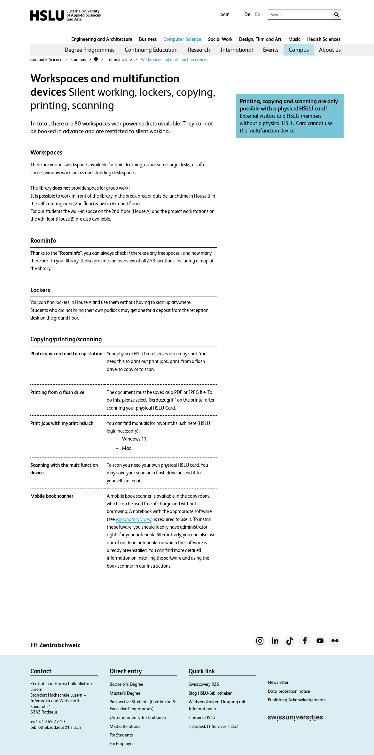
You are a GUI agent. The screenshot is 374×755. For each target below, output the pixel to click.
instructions (158, 566)
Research (199, 49)
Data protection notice (289, 691)
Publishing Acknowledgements (297, 699)
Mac (126, 448)
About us (330, 49)
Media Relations (125, 726)
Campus (299, 49)
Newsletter (278, 682)
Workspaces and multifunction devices (174, 59)
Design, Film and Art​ (260, 39)
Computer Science (182, 39)
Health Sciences (323, 39)
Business (148, 39)
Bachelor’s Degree (126, 684)
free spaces (169, 253)
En (257, 14)
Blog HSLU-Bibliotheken (211, 693)
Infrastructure (119, 59)
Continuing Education (151, 49)
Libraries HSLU (202, 717)
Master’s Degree (125, 693)
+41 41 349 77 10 (47, 721)
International (236, 49)
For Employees (123, 743)
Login (224, 14)
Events (270, 49)
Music (294, 39)
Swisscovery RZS (204, 684)
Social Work (220, 39)
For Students (121, 734)
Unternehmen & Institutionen (138, 717)
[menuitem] (89, 50)
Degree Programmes (89, 49)
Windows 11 (134, 439)
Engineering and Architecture (101, 39)
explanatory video (133, 519)
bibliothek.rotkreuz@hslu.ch (55, 727)
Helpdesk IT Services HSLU (213, 726)
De (247, 14)
